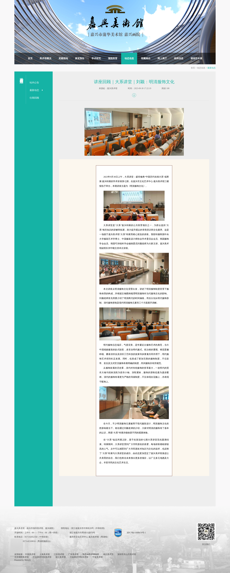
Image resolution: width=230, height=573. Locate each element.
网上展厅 (162, 58)
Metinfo (27, 560)
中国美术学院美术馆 (79, 557)
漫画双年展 (196, 58)
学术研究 (96, 58)
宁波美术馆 (97, 557)
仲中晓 (111, 248)
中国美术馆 (30, 554)
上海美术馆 (44, 554)
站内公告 (34, 82)
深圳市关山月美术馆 (126, 554)
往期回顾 (34, 98)
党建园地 (63, 58)
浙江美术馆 (60, 557)
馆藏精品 (145, 58)
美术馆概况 (45, 58)
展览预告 (79, 58)
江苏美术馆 (59, 554)
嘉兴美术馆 (112, 88)
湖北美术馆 (108, 554)
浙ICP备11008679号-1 (136, 533)
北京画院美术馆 (21, 557)
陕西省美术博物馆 (91, 554)
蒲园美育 (112, 58)
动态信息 (129, 58)
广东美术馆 (73, 554)
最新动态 (211, 68)
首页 (30, 58)
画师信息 (178, 58)
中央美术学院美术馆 (42, 557)
